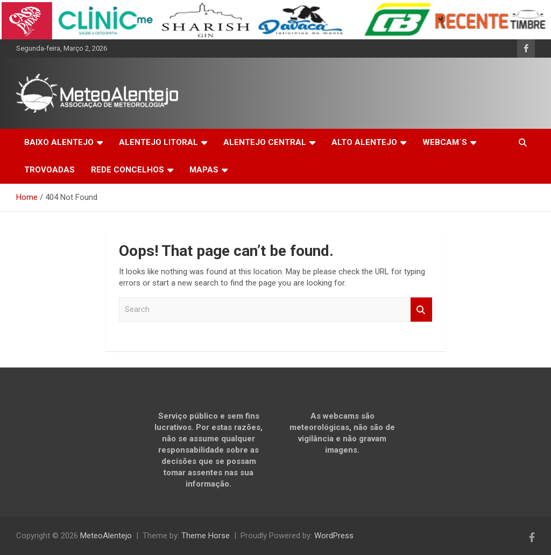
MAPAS (203, 170)
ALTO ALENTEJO (364, 142)
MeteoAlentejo (106, 535)
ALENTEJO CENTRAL (264, 142)
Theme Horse (205, 535)
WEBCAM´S (444, 142)
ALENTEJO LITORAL (158, 142)
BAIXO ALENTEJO (59, 142)
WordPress (334, 535)
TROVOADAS (49, 170)
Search (421, 309)
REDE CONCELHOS (127, 170)
